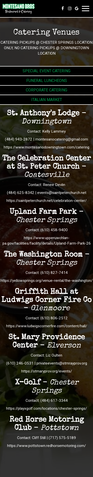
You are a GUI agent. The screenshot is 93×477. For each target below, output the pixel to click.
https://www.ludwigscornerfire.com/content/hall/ (46, 326)
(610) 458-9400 (54, 230)
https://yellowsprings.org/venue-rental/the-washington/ (46, 280)
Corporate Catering (46, 90)
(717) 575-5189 (62, 438)
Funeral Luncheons (46, 80)
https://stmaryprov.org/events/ (46, 371)
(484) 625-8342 (20, 192)
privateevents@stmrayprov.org (61, 363)
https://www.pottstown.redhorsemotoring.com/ (46, 445)
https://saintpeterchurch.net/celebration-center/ (46, 200)
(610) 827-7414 (54, 272)
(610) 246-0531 (19, 363)
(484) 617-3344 (54, 400)
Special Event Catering (46, 71)
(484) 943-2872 (18, 139)
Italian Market (46, 99)
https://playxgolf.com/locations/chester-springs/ (46, 408)
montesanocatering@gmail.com (61, 139)
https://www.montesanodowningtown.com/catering (46, 147)
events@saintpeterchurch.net (61, 192)
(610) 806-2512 (54, 318)
